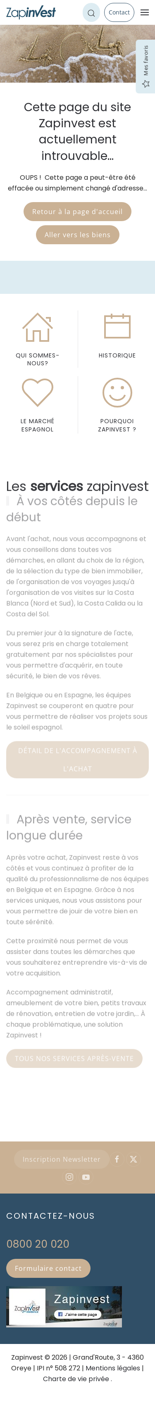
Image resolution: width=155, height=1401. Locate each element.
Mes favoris (145, 66)
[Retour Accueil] (31, 12)
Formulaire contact (48, 1268)
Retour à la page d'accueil (77, 211)
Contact (119, 12)
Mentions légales (113, 1368)
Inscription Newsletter (62, 1159)
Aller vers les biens (78, 234)
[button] (145, 12)
